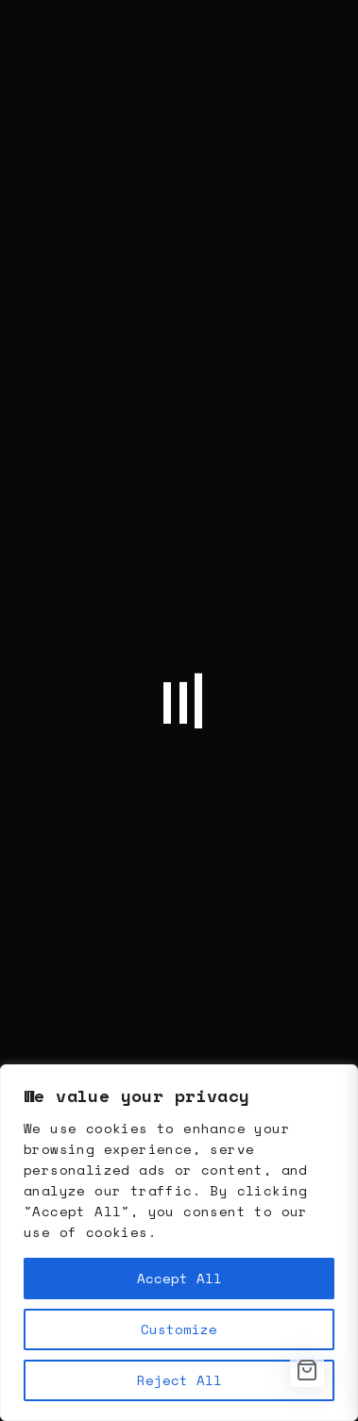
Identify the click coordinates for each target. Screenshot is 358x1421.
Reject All (179, 1380)
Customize (179, 1329)
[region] (179, 1242)
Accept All (179, 1278)
